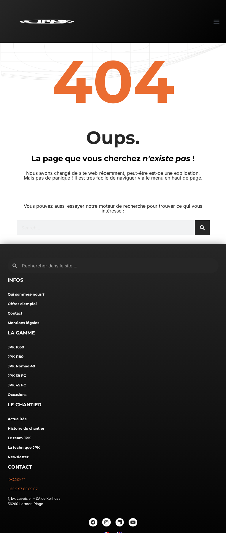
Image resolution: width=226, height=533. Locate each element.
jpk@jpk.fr (16, 479)
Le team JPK (19, 438)
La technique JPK (24, 447)
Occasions (17, 394)
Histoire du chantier (26, 428)
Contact (15, 313)
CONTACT (20, 467)
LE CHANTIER (25, 404)
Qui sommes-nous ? (26, 294)
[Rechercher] (202, 227)
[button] (216, 21)
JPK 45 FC (17, 385)
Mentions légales (23, 323)
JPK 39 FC (17, 375)
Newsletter (18, 457)
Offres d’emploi (22, 304)
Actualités (17, 419)
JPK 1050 (16, 347)
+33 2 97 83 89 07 (23, 489)
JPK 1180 (15, 356)
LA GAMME (21, 333)
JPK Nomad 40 (21, 366)
